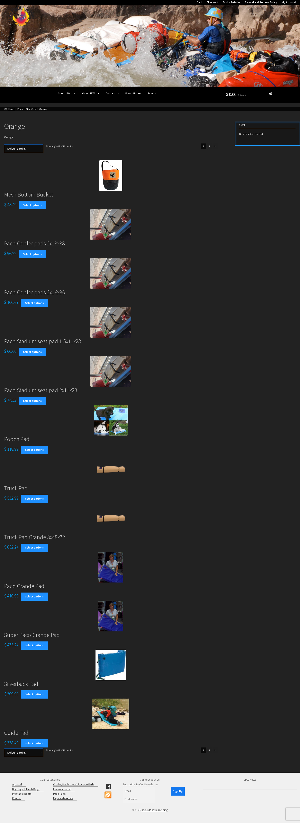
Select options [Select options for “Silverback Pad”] (34, 694)
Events (152, 93)
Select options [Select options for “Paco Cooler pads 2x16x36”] (34, 303)
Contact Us (112, 93)
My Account (289, 2)
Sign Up (178, 791)
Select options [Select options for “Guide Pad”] (34, 743)
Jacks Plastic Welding (155, 810)
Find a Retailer (231, 2)
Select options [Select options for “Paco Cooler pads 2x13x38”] (32, 254)
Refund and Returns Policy (261, 2)
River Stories (133, 93)
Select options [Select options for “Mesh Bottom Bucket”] (32, 205)
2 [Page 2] (209, 146)
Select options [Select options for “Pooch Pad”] (34, 450)
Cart (199, 2)
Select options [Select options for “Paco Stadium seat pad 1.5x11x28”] (32, 352)
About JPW (88, 93)
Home (11, 109)
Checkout (212, 2)
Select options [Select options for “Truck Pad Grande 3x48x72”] (34, 547)
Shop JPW (64, 93)
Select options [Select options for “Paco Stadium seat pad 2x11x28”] (32, 401)
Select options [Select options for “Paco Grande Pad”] (34, 596)
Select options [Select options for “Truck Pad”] (34, 498)
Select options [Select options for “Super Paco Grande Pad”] (34, 645)
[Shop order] (23, 148)
